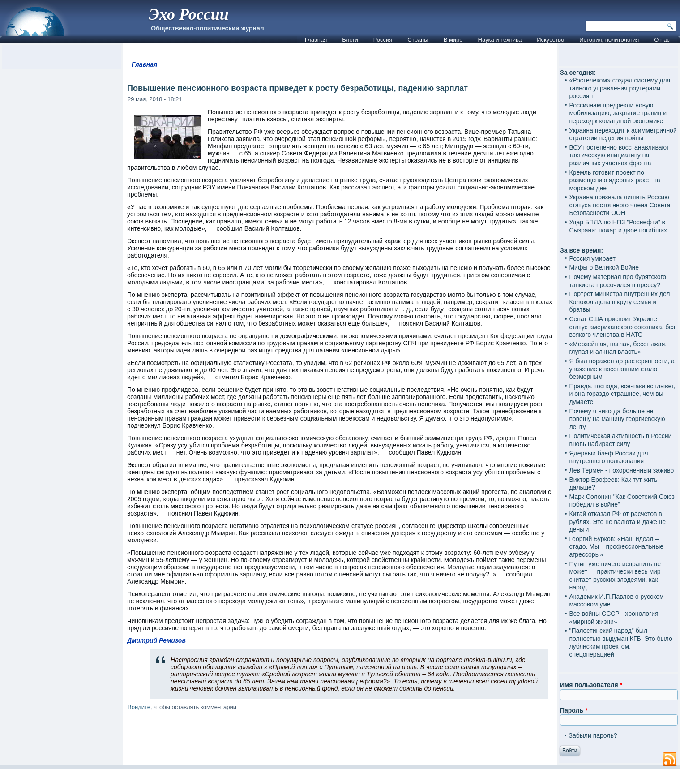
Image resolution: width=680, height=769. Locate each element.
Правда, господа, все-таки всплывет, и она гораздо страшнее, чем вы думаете (622, 393)
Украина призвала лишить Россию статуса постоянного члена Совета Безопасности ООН (619, 204)
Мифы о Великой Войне (604, 267)
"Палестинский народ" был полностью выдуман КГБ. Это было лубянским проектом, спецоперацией (620, 642)
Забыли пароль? (593, 735)
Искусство (550, 39)
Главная (316, 39)
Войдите (139, 707)
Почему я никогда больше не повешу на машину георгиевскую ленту (617, 419)
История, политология (609, 39)
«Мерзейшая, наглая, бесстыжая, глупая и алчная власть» (618, 348)
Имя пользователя (591, 684)
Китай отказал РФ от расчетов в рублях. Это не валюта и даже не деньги (617, 521)
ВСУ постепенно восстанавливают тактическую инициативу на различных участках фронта (619, 155)
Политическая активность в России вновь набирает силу (620, 439)
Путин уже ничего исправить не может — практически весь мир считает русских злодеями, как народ (615, 575)
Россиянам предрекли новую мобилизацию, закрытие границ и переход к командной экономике (618, 113)
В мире (453, 39)
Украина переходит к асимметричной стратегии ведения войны (622, 134)
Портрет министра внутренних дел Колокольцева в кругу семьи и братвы (619, 301)
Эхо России (189, 14)
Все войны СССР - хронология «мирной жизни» (613, 617)
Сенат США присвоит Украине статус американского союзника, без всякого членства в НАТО (622, 326)
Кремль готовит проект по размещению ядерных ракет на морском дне (614, 180)
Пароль (573, 710)
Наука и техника (500, 39)
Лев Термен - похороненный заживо (621, 470)
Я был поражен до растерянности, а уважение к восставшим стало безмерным (622, 368)
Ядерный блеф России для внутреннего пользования (608, 457)
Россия (383, 39)
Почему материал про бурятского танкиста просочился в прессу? (617, 280)
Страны (417, 39)
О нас (662, 39)
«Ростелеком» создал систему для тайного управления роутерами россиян (619, 88)
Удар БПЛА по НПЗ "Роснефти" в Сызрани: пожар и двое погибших (618, 226)
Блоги (350, 39)
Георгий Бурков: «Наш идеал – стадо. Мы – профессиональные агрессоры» (616, 546)
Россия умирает (592, 258)
